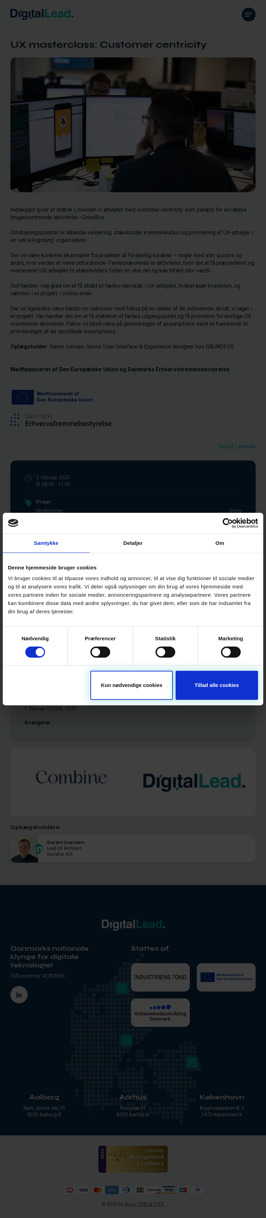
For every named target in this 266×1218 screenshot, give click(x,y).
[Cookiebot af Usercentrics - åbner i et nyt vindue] (227, 523)
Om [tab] (219, 543)
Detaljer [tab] (133, 543)
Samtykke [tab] (46, 543)
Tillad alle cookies (217, 685)
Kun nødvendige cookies (131, 685)
